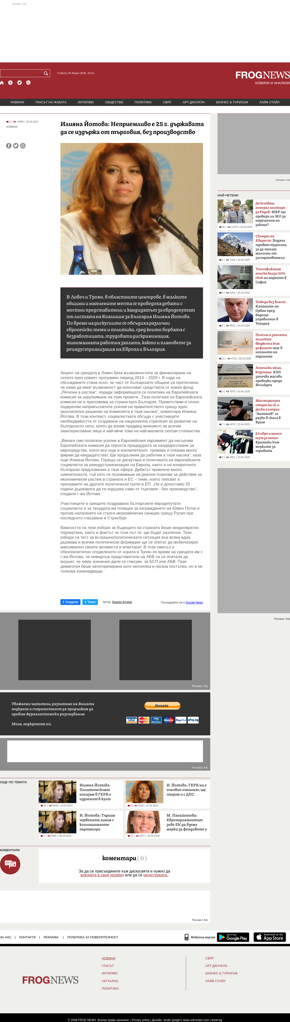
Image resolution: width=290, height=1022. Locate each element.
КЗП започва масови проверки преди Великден (268, 376)
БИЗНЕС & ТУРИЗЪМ (232, 102)
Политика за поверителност (92, 937)
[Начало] (2, 82)
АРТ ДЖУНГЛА (194, 102)
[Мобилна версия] (200, 937)
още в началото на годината (271, 346)
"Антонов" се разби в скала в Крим (268, 411)
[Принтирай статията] (23, 146)
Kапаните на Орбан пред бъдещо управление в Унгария (270, 313)
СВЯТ (167, 102)
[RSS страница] (28, 82)
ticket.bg (216, 1020)
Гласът (108, 966)
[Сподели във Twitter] (16, 146)
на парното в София (270, 275)
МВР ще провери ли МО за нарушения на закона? (270, 214)
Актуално (110, 981)
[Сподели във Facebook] (9, 146)
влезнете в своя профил (102, 875)
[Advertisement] (145, 32)
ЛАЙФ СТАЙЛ (269, 102)
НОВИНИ (17, 102)
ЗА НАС (5, 937)
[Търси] (47, 73)
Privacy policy (141, 1020)
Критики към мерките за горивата (268, 442)
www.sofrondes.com (196, 1020)
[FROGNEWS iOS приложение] (269, 937)
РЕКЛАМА (51, 937)
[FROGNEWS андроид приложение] (233, 937)
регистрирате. (155, 875)
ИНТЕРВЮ (86, 102)
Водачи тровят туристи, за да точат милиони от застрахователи (271, 247)
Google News (194, 602)
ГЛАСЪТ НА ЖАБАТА (51, 102)
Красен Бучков (122, 602)
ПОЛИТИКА (143, 102)
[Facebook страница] (10, 82)
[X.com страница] (19, 82)
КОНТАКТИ (27, 937)
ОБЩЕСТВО (114, 102)
